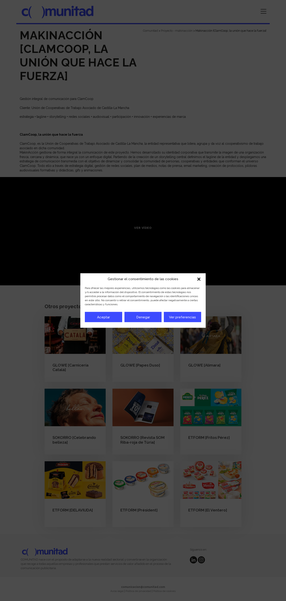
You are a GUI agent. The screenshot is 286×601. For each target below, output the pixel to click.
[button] (199, 279)
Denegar (143, 317)
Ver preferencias (182, 317)
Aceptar (103, 317)
